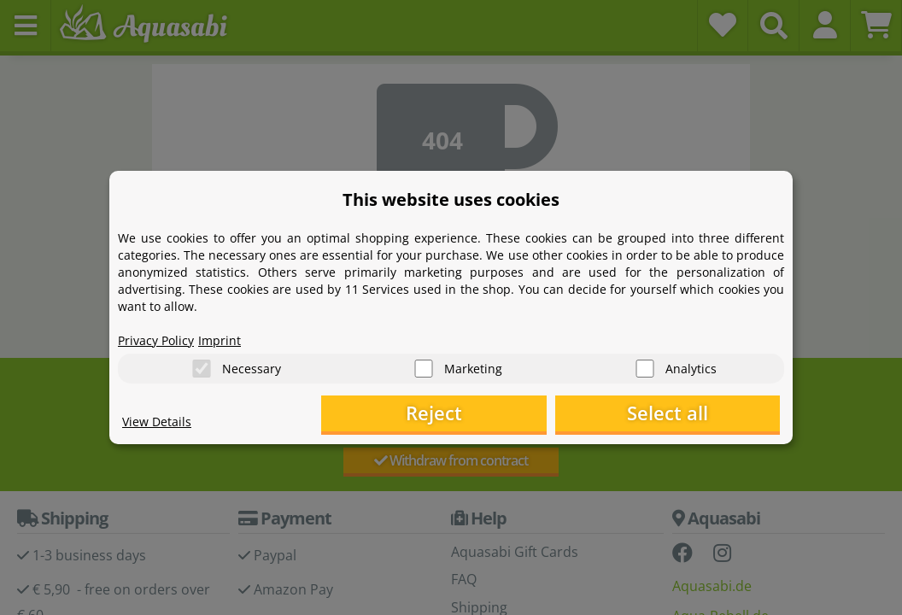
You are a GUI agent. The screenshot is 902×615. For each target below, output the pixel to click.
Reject (515, 415)
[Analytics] (645, 368)
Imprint (233, 338)
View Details (161, 423)
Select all (695, 415)
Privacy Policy (161, 338)
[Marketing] (423, 368)
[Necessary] (201, 368)
